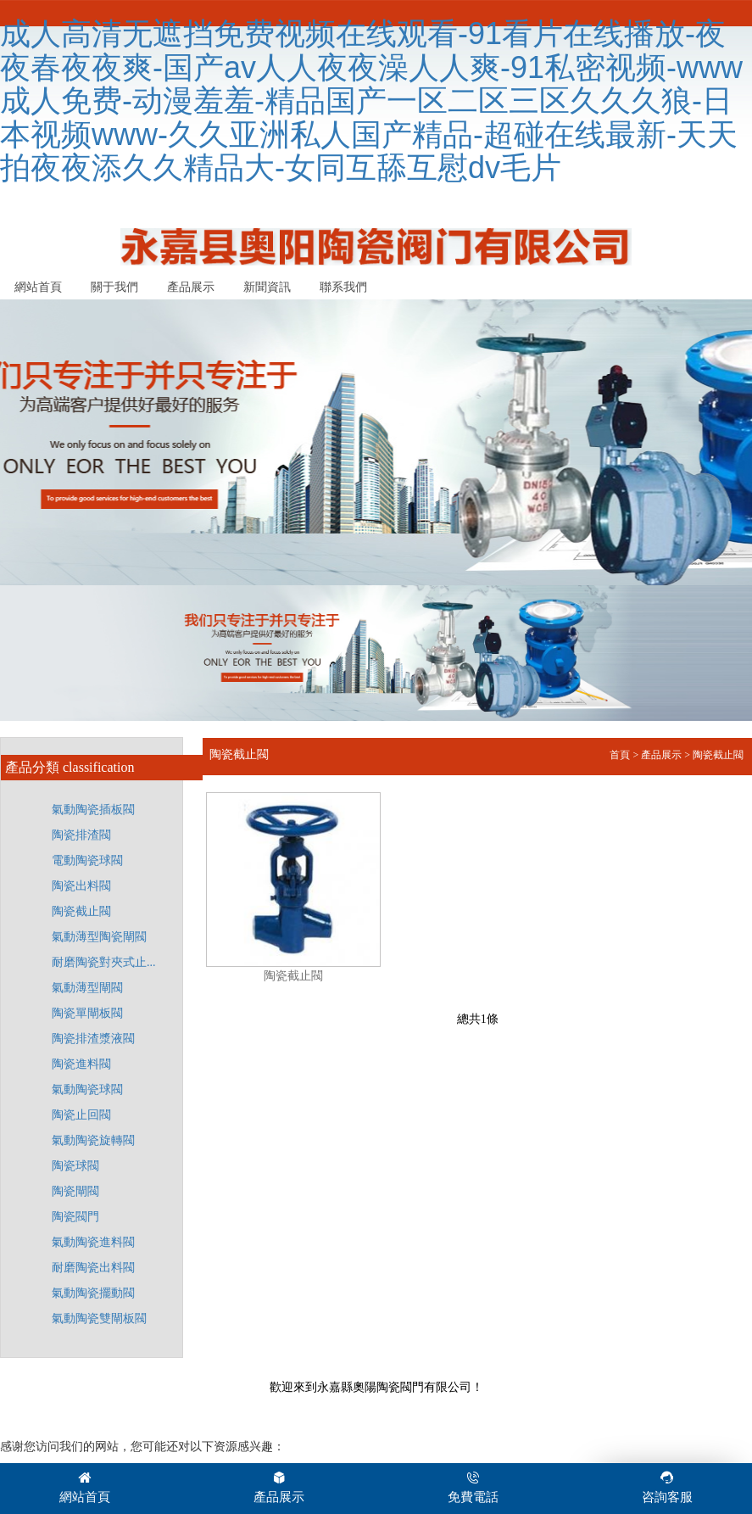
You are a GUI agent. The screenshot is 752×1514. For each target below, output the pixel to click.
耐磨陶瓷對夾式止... (104, 962)
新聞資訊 (267, 287)
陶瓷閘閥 (75, 1191)
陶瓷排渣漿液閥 (93, 1038)
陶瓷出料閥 (81, 886)
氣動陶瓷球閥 (87, 1089)
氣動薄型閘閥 (87, 987)
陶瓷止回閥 (81, 1115)
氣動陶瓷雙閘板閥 (99, 1318)
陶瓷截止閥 (81, 911)
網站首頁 (38, 287)
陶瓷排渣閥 (81, 835)
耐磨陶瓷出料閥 (93, 1267)
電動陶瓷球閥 (87, 860)
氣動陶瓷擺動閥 (93, 1293)
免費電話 (473, 1486)
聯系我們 (343, 287)
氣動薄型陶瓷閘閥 (99, 936)
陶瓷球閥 (75, 1165)
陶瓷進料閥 (81, 1064)
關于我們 (114, 287)
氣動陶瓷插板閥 (93, 809)
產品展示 (190, 287)
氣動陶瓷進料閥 (93, 1242)
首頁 (620, 755)
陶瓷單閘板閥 (87, 1013)
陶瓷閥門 (75, 1216)
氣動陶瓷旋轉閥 (93, 1140)
